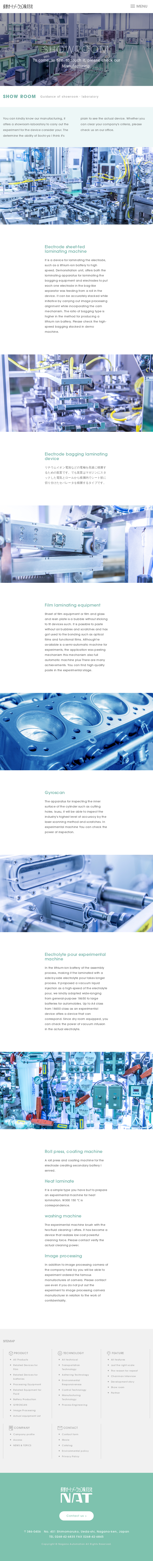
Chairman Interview (123, 1376)
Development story (122, 1381)
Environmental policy (75, 1450)
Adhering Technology (75, 1374)
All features (118, 1359)
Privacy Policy (70, 1456)
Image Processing (24, 1410)
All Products (20, 1359)
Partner (115, 1392)
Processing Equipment (27, 1384)
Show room (118, 1387)
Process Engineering (74, 1404)
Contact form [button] (70, 1434)
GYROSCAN (20, 1404)
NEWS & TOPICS (22, 1445)
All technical (70, 1359)
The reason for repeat (124, 1370)
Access (17, 1439)
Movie (66, 1439)
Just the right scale (123, 1365)
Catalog (67, 1445)
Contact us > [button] (76, 1516)
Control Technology (74, 1389)
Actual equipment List (27, 1415)
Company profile (24, 1434)
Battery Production (24, 1399)
